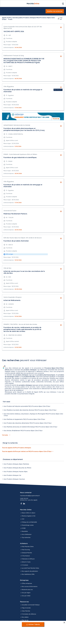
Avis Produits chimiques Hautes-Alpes (15, 471)
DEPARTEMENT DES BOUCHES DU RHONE (17, 125)
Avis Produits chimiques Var (11, 475)
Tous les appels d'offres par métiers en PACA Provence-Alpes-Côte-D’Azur (27, 451)
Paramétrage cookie (27, 525)
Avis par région (25, 593)
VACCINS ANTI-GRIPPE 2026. (14, 31)
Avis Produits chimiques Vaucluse (13, 479)
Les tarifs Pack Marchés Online (29, 568)
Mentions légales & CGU (27, 516)
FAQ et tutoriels (25, 608)
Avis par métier (25, 596)
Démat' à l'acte (25, 562)
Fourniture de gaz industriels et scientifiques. (20, 157)
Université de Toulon (10, 210)
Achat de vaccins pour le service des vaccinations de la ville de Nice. (24, 272)
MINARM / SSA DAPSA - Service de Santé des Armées (20, 324)
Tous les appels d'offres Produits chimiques (16, 448)
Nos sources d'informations (28, 586)
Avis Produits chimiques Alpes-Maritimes (15, 464)
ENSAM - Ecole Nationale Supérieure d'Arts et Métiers (20, 154)
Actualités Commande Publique (30, 605)
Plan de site (24, 620)
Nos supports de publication (29, 571)
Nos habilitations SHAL (27, 574)
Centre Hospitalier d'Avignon (13, 297)
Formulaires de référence (28, 614)
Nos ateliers (24, 617)
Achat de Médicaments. (12, 300)
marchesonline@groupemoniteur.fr (30, 495)
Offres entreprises (26, 583)
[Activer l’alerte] (33, 624)
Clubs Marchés (25, 611)
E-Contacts (24, 565)
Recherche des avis (26, 590)
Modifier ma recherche (54, 11)
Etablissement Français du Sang (14, 55)
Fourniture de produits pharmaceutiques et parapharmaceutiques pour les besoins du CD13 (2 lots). (24, 129)
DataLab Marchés (26, 553)
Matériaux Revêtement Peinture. (15, 214)
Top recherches (25, 537)
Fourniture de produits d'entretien (16, 241)
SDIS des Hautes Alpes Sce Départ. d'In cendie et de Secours (23, 238)
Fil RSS (23, 528)
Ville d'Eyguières (9, 86)
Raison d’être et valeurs (27, 513)
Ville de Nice (7, 268)
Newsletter (24, 531)
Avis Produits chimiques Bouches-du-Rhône (16, 468)
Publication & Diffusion (27, 559)
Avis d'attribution (25, 534)
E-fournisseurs (25, 556)
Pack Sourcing (25, 550)
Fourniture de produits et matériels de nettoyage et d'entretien (23, 91)
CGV (22, 519)
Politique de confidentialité (28, 522)
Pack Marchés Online (27, 547)
